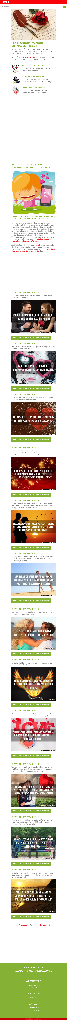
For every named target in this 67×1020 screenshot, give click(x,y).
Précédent (22, 925)
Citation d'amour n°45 (25, 711)
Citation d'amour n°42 (25, 554)
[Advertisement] (33, 113)
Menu (5, 2)
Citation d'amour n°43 (25, 609)
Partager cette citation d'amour (30, 338)
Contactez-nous (33, 1008)
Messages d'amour (33, 66)
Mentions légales (33, 1010)
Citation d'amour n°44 (25, 660)
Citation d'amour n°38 (25, 344)
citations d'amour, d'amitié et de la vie (33, 250)
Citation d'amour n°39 (25, 395)
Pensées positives (33, 77)
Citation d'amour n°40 (25, 448)
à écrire (38, 245)
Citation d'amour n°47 (25, 817)
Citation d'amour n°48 (25, 870)
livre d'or (33, 987)
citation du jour (28, 57)
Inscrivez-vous (33, 998)
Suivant (45, 925)
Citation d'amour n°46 (25, 764)
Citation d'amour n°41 (25, 501)
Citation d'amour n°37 (25, 293)
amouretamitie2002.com (43, 972)
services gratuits (33, 985)
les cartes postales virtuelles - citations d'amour (31, 240)
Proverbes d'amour (33, 87)
